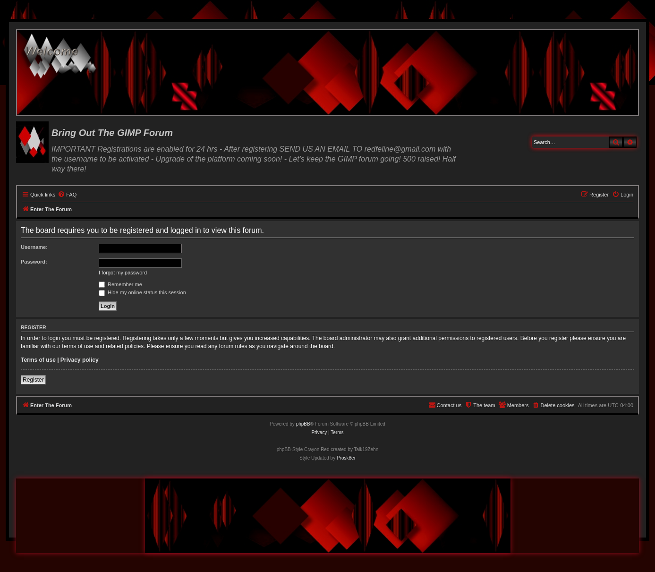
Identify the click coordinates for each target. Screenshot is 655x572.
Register (33, 379)
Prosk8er (346, 458)
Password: (34, 262)
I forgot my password (123, 272)
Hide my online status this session (142, 292)
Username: (34, 247)
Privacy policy (79, 360)
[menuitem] (67, 194)
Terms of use (38, 360)
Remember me (120, 284)
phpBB (303, 424)
